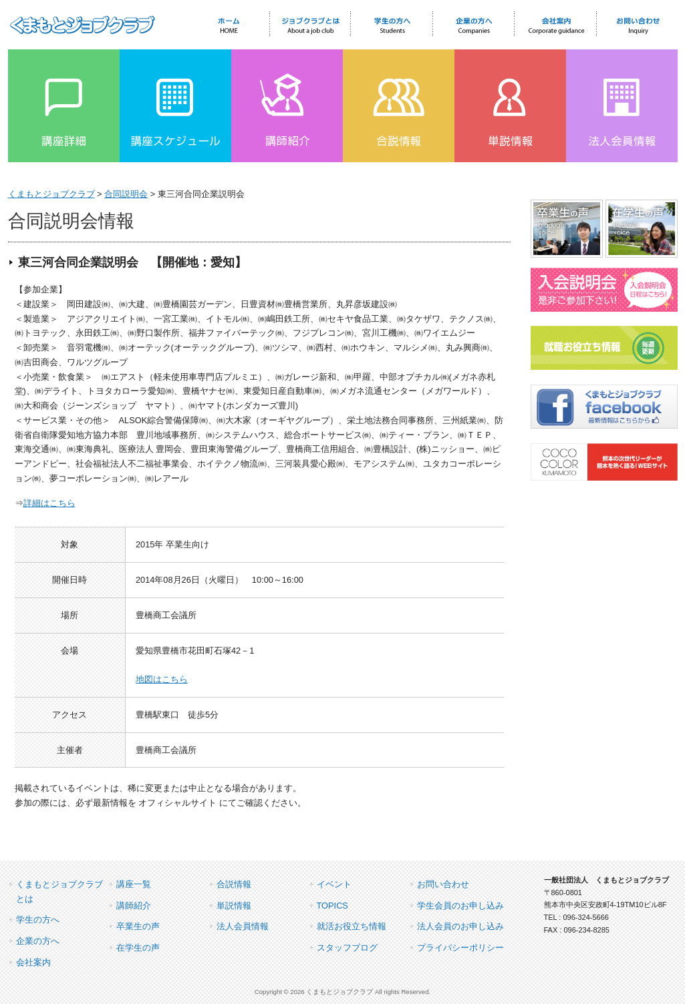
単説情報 (234, 906)
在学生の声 (138, 948)
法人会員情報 (243, 926)
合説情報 (234, 884)
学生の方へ (37, 920)
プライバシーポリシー (460, 948)
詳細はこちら (49, 503)
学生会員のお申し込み (460, 906)
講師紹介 (133, 906)
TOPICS (332, 906)
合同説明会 (126, 194)
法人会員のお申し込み (460, 926)
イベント (334, 884)
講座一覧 (133, 884)
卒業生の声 (138, 926)
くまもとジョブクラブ (51, 194)
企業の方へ (37, 941)
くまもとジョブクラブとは (59, 891)
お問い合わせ (443, 884)
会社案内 (33, 962)
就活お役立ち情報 (351, 926)
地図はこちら (162, 679)
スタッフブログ (347, 948)
